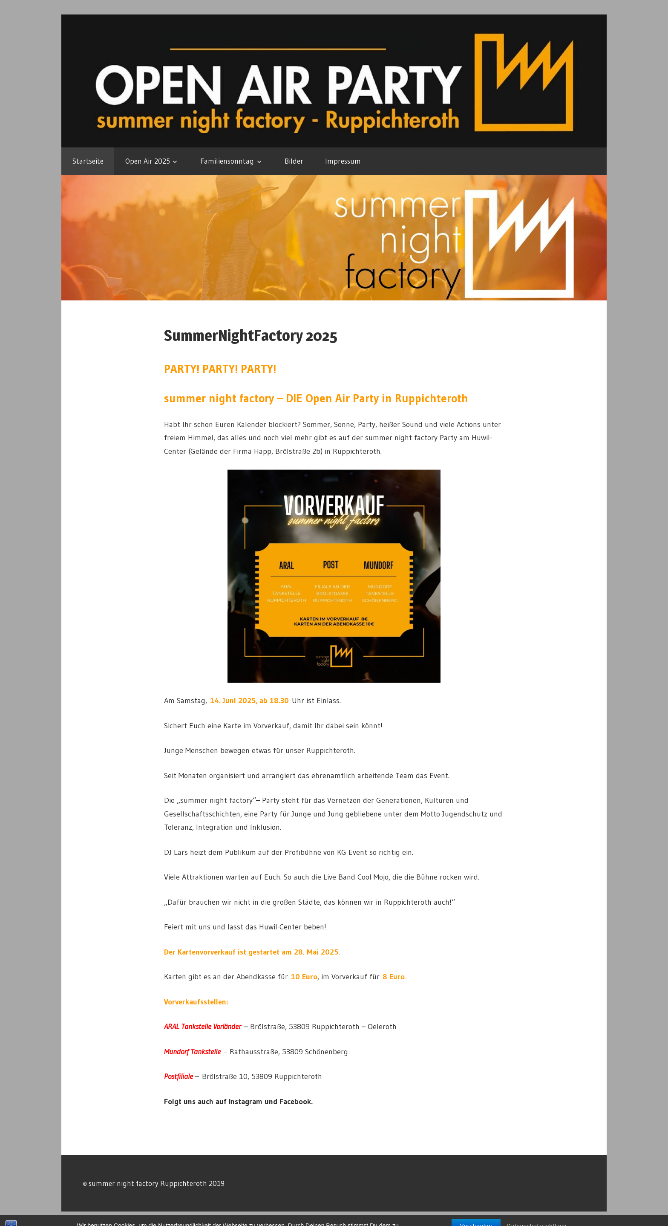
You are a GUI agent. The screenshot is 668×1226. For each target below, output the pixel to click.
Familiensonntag (227, 160)
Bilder (294, 160)
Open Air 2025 (147, 160)
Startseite (88, 160)
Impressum (343, 160)
